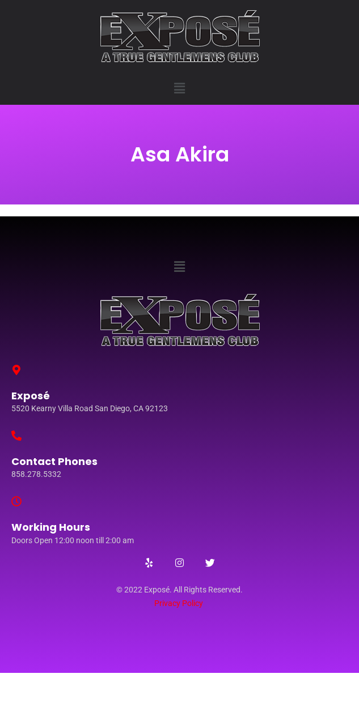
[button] (179, 88)
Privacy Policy (178, 603)
